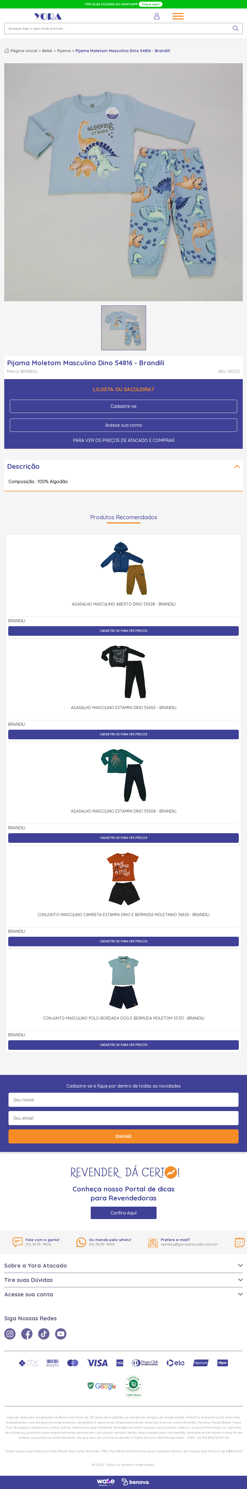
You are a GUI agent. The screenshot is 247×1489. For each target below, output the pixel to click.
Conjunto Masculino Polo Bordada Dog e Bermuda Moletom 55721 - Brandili (123, 1018)
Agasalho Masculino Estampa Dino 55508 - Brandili (123, 811)
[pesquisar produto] (236, 28)
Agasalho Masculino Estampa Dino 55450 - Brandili (123, 708)
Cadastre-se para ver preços (124, 631)
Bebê (47, 50)
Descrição (23, 466)
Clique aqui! (151, 4)
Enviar (123, 1136)
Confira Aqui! (123, 1213)
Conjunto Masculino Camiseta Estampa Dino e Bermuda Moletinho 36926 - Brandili (123, 915)
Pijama (64, 50)
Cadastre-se (123, 406)
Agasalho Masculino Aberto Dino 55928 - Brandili (124, 604)
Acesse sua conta (123, 425)
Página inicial (23, 50)
